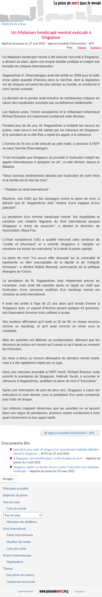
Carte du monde (16, 508)
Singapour (95, 47)
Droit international (14, 528)
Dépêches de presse (13, 24)
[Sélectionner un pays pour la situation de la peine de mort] (22, 515)
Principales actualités (15, 488)
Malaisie (81, 47)
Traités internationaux (19, 535)
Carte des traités (16, 548)
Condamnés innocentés (20, 581)
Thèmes (8, 568)
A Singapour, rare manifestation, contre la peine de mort (47, 458)
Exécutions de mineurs (20, 575)
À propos (79, 591)
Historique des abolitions (21, 521)
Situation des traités (18, 541)
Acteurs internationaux (17, 555)
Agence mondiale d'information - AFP (71, 432)
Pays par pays (11, 502)
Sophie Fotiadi (25, 591)
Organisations (14, 561)
